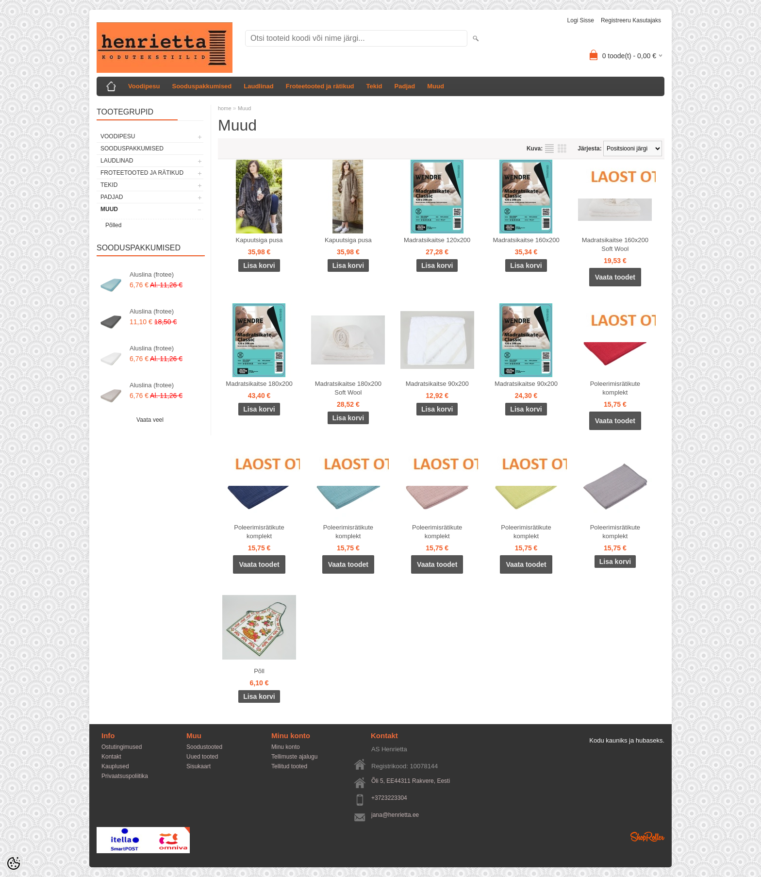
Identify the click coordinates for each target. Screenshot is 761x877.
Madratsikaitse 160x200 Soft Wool (615, 244)
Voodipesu (144, 86)
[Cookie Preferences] (13, 863)
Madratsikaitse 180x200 (259, 383)
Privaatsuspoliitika (124, 776)
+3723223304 (389, 797)
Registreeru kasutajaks (631, 20)
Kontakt (111, 756)
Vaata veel (150, 419)
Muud (435, 86)
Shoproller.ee (647, 837)
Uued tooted (202, 756)
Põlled (113, 225)
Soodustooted (204, 747)
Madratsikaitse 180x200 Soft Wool (348, 388)
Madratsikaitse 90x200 (437, 383)
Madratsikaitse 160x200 (526, 240)
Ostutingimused (121, 747)
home (225, 108)
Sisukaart (198, 766)
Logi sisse (580, 20)
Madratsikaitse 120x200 (437, 240)
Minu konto (285, 747)
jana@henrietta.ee (395, 814)
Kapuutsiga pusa (259, 240)
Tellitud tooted (289, 766)
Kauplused (115, 766)
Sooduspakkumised (202, 86)
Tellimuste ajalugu (294, 756)
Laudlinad (258, 86)
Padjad (405, 86)
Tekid (374, 86)
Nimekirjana (549, 148)
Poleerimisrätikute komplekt (615, 388)
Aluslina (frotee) (152, 274)
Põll (259, 671)
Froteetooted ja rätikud (320, 86)
